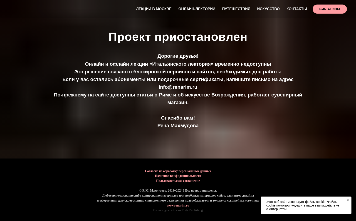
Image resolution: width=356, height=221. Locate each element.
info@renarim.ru (178, 87)
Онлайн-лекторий (196, 9)
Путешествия (236, 9)
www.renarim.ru (178, 205)
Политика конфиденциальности (178, 176)
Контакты (297, 9)
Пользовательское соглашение (178, 181)
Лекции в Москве (154, 9)
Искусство (268, 9)
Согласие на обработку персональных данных (178, 171)
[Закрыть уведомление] (348, 200)
